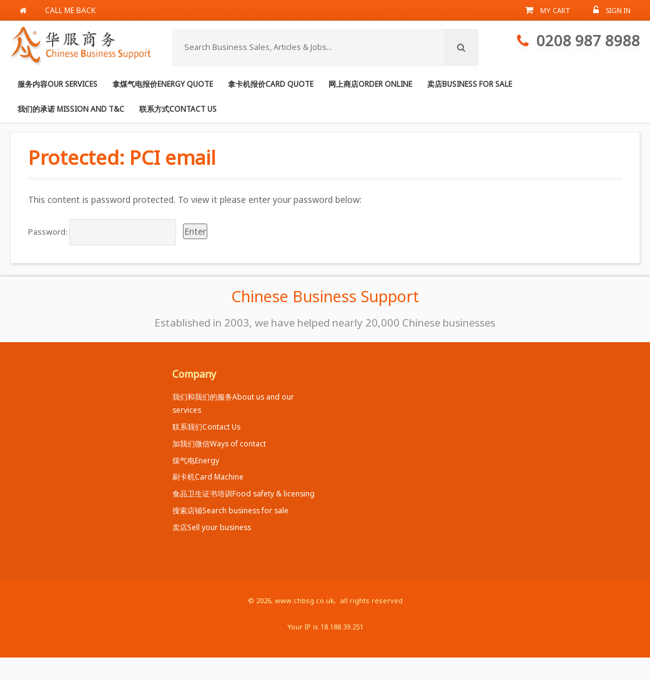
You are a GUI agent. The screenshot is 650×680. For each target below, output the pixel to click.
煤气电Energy (195, 460)
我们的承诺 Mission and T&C (70, 109)
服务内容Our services (57, 84)
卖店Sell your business (211, 527)
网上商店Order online (370, 84)
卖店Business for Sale (469, 84)
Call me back (70, 10)
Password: (102, 232)
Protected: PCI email (122, 157)
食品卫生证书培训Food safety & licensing (243, 493)
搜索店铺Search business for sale (230, 510)
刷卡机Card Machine (208, 476)
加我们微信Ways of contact (219, 443)
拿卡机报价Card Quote (270, 84)
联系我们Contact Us (206, 426)
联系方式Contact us (178, 109)
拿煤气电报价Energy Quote (162, 84)
